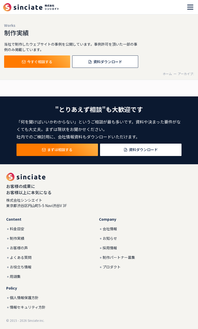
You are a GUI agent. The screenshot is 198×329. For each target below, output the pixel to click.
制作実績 (17, 238)
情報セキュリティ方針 (28, 307)
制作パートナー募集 (119, 257)
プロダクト (112, 266)
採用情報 (110, 247)
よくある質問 (20, 257)
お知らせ (110, 238)
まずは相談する (57, 150)
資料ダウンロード (105, 62)
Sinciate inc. (36, 320)
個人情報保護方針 (24, 297)
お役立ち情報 (20, 266)
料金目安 (17, 228)
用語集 (15, 276)
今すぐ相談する (37, 62)
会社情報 (110, 228)
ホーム (167, 73)
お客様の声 (19, 247)
